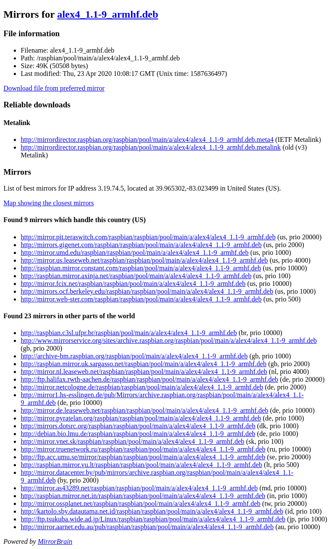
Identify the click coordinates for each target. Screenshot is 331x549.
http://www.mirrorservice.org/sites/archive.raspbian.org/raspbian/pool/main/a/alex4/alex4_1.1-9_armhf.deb (169, 340)
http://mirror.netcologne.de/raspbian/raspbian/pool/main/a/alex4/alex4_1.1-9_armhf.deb (142, 387)
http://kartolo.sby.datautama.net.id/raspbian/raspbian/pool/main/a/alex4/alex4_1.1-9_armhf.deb (152, 511)
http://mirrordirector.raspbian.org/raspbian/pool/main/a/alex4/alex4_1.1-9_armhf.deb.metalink (151, 147)
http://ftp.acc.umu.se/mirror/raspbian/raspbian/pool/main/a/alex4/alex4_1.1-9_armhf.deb (143, 457)
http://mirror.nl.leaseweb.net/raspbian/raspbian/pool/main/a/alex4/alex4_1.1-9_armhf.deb (144, 371)
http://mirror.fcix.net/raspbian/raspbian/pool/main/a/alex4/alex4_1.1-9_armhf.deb (133, 283)
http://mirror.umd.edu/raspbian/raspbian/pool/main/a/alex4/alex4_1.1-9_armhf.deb (135, 252)
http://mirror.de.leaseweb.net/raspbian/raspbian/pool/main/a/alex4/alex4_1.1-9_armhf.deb (145, 410)
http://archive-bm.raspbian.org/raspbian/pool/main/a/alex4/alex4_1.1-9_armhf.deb (134, 356)
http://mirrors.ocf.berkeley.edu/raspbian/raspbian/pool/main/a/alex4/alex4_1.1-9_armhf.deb (147, 291)
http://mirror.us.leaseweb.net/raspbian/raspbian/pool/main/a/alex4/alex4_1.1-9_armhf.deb (144, 260)
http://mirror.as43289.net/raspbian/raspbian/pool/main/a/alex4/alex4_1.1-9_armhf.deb (139, 488)
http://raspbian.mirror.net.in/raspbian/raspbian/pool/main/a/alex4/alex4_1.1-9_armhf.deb (143, 495)
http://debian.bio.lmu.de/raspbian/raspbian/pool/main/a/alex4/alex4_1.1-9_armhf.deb (138, 433)
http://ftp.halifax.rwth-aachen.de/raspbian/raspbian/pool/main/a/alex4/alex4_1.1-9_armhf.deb (149, 379)
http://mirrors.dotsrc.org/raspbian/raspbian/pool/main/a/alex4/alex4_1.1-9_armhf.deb (138, 426)
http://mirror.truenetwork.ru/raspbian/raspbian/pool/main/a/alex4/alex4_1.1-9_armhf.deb (143, 449)
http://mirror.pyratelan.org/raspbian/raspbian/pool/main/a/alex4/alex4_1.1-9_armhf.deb (141, 418)
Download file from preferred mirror (54, 88)
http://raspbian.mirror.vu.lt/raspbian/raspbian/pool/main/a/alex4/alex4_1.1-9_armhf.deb (141, 464)
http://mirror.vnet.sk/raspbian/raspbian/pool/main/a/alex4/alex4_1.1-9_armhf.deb (132, 441)
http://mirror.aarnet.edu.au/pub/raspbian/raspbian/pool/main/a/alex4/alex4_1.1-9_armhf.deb (147, 526)
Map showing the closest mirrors (48, 203)
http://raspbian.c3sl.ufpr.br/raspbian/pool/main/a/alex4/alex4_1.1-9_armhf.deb (129, 332)
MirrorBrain (54, 541)
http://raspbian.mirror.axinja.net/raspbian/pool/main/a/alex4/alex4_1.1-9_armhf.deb (136, 275)
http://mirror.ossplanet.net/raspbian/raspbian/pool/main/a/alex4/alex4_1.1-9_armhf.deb (140, 503)
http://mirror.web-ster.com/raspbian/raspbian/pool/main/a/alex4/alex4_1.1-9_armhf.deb (141, 299)
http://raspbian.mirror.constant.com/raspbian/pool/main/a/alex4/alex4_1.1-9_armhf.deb (141, 268)
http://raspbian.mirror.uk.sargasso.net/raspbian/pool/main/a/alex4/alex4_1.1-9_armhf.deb (143, 363)
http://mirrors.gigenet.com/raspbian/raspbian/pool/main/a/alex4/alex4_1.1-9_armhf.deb (141, 244)
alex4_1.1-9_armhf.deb (107, 14)
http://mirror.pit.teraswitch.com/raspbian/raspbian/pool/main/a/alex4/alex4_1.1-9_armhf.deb (148, 237)
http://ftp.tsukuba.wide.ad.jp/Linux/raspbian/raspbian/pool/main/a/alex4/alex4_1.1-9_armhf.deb (153, 519)
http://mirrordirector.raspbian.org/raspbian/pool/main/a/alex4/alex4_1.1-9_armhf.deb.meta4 (147, 139)
